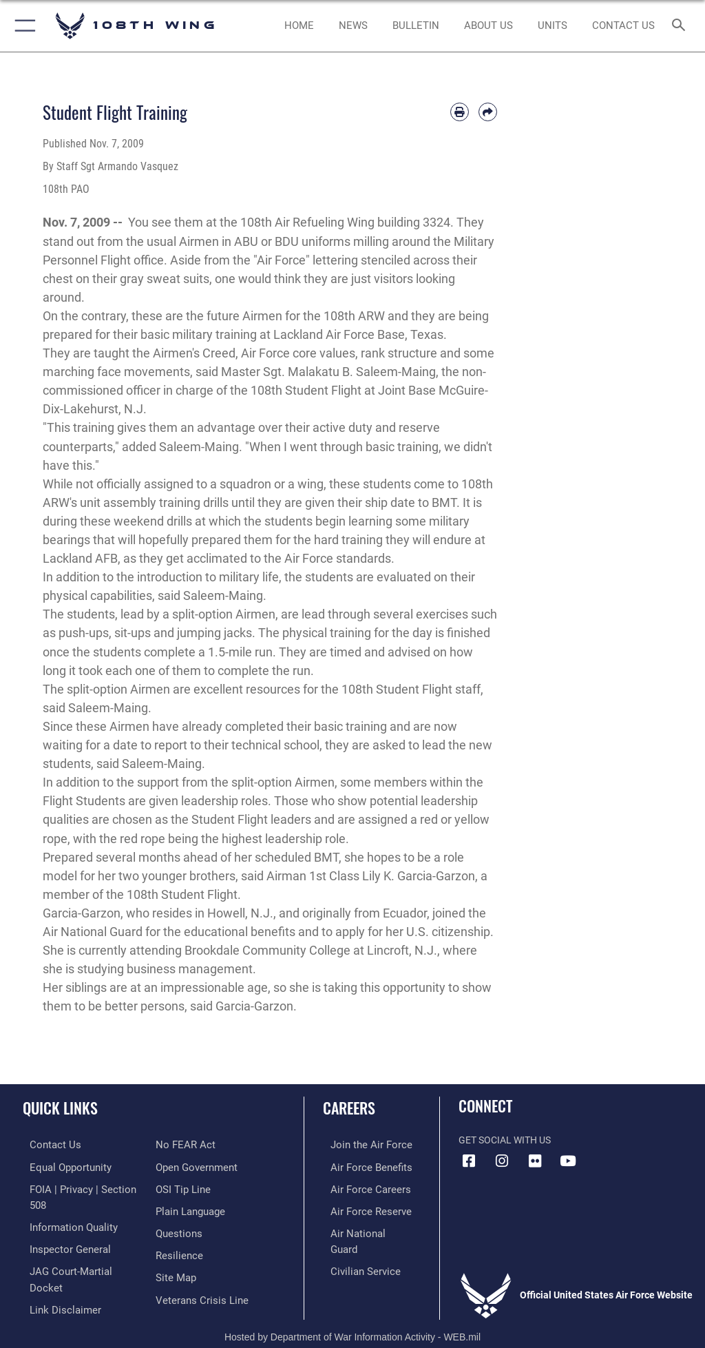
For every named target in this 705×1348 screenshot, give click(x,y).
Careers (349, 1108)
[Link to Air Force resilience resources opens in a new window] (177, 1229)
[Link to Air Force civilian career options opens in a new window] (354, 1250)
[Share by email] (487, 112)
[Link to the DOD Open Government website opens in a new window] (194, 1144)
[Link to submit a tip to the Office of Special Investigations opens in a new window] (181, 1166)
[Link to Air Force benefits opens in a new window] (360, 1166)
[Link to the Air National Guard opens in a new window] (362, 1229)
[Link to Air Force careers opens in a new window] (359, 1187)
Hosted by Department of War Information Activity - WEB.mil (352, 1317)
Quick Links (60, 1108)
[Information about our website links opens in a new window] (55, 1271)
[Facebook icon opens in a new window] (469, 1161)
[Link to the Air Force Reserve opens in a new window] (360, 1208)
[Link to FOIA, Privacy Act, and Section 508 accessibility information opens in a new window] (80, 1187)
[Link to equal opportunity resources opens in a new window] (62, 1166)
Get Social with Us (505, 1140)
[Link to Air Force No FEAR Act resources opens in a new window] (50, 1292)
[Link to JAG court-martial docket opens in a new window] (77, 1250)
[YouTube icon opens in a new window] (568, 1161)
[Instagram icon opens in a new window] (502, 1161)
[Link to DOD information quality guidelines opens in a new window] (64, 1208)
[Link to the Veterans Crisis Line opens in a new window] (198, 1271)
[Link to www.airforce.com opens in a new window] (360, 1144)
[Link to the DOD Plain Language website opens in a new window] (189, 1187)
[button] (22, 26)
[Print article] (459, 112)
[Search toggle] (681, 25)
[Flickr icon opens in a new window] (535, 1161)
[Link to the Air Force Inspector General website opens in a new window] (60, 1229)
